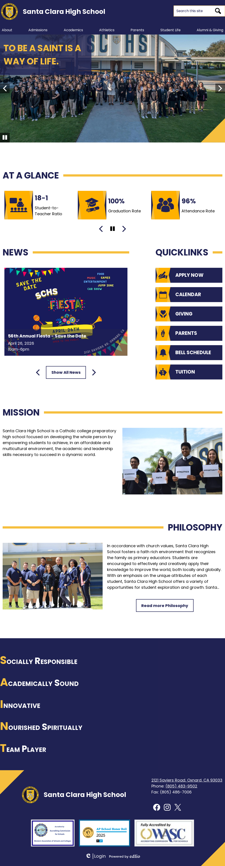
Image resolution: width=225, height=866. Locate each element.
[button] (7, 30)
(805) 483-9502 (181, 786)
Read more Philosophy (164, 605)
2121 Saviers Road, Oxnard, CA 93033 (186, 780)
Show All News (66, 372)
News (15, 252)
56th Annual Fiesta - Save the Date (47, 336)
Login (95, 856)
